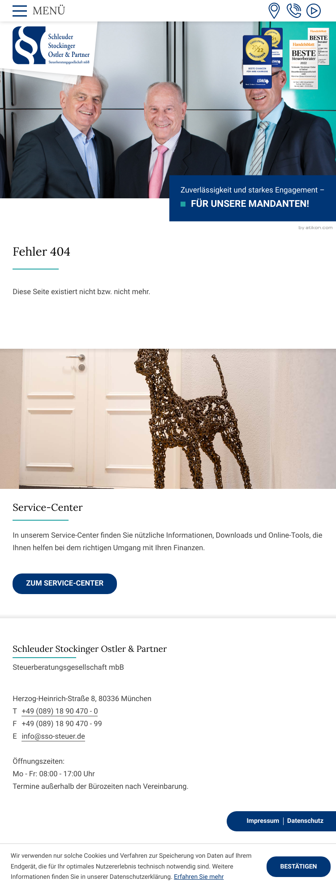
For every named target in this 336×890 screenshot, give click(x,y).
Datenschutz (305, 821)
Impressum (262, 821)
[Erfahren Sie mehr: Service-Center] (65, 583)
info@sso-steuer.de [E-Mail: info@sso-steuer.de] (53, 736)
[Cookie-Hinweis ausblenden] (299, 866)
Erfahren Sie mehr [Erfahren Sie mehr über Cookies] (199, 877)
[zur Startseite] (51, 45)
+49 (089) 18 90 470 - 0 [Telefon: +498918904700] (60, 711)
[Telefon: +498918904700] (294, 11)
